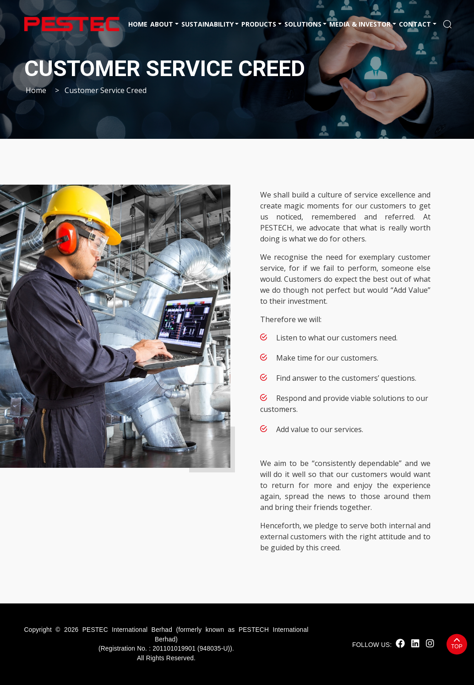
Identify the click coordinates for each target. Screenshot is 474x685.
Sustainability (207, 24)
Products (258, 24)
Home (137, 24)
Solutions (302, 24)
